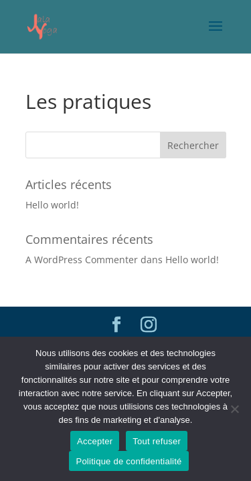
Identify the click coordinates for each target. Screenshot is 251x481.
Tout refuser (157, 441)
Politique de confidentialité (128, 461)
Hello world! (52, 204)
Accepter (94, 441)
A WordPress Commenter (81, 259)
